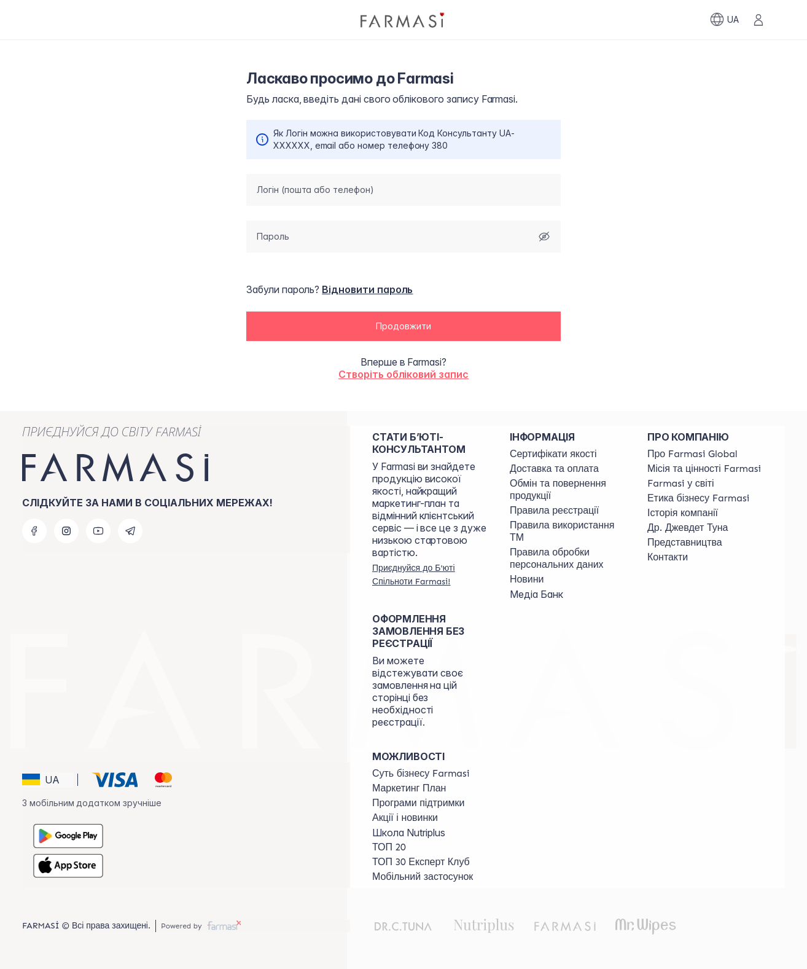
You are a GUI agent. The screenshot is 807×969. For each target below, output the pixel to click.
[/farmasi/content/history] (682, 513)
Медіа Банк (536, 594)
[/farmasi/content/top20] (389, 847)
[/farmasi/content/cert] (553, 454)
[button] (403, 327)
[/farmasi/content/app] (422, 877)
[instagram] (66, 531)
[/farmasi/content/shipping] (554, 469)
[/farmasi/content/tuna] (687, 528)
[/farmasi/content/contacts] (667, 557)
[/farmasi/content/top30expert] (421, 862)
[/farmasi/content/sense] (420, 773)
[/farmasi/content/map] (684, 542)
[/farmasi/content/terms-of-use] (554, 510)
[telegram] (130, 531)
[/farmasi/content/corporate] (680, 483)
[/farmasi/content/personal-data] (567, 558)
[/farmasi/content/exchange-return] (567, 489)
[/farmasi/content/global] (692, 454)
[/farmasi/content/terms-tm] (567, 531)
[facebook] (34, 531)
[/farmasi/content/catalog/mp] (409, 788)
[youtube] (98, 531)
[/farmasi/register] (430, 574)
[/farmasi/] (403, 20)
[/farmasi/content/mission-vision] (704, 469)
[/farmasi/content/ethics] (698, 498)
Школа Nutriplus (408, 832)
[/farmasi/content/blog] (527, 579)
